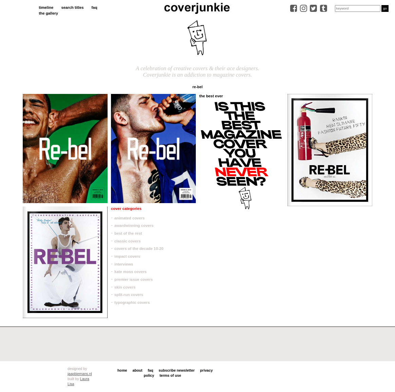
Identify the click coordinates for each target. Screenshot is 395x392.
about (138, 370)
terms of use (170, 375)
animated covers (129, 218)
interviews (123, 264)
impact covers (127, 256)
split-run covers (128, 295)
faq (94, 7)
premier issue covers (133, 279)
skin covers (124, 287)
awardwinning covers (133, 225)
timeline (46, 7)
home (122, 370)
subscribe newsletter (177, 370)
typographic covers (132, 302)
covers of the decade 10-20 (139, 249)
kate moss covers (130, 272)
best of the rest (128, 233)
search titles (72, 7)
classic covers (127, 241)
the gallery (48, 13)
